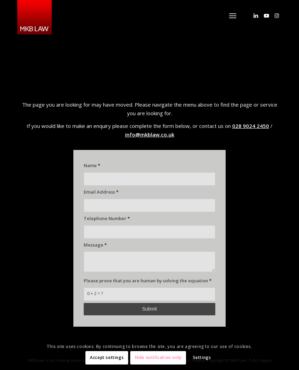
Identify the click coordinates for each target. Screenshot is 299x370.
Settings (202, 357)
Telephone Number (107, 218)
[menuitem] (232, 15)
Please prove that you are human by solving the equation (148, 281)
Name (92, 165)
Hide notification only (158, 357)
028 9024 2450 (250, 125)
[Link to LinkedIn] (256, 15)
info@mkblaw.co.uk (149, 134)
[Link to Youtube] (266, 15)
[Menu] (232, 15)
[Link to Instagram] (276, 15)
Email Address (101, 192)
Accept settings (107, 357)
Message (95, 245)
